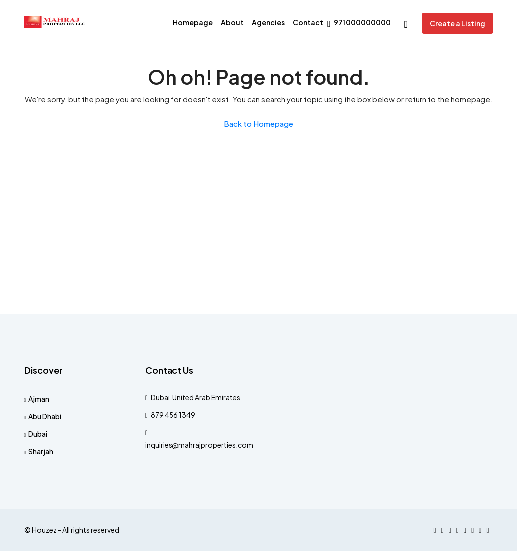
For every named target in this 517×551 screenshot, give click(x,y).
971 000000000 (359, 23)
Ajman (38, 398)
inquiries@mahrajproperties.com (199, 444)
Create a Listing (457, 23)
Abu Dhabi (44, 416)
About (232, 22)
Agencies (268, 22)
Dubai (37, 433)
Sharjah (40, 451)
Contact (308, 22)
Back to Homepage (258, 123)
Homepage (193, 22)
